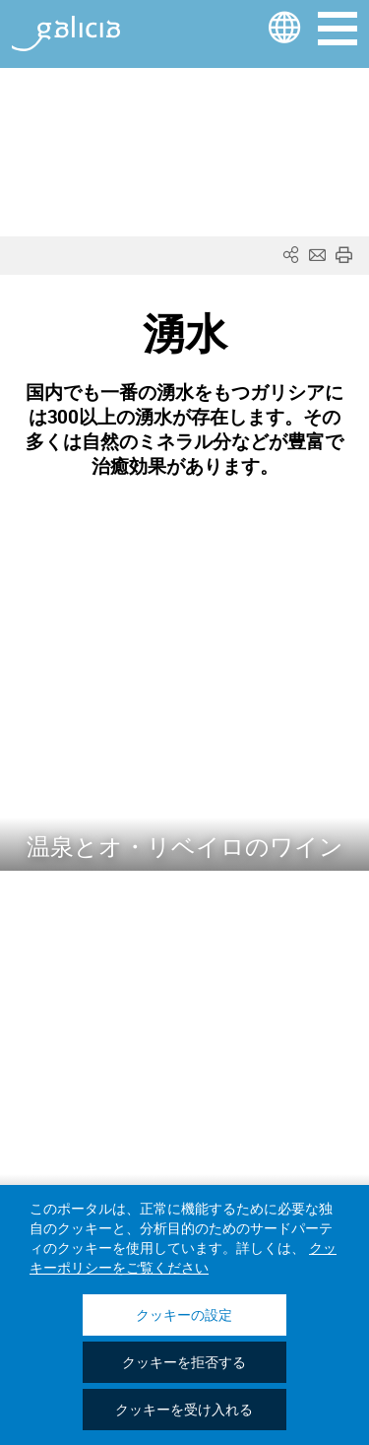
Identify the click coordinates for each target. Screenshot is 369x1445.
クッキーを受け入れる (184, 1410)
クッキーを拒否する (184, 1363)
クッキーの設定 (184, 1316)
